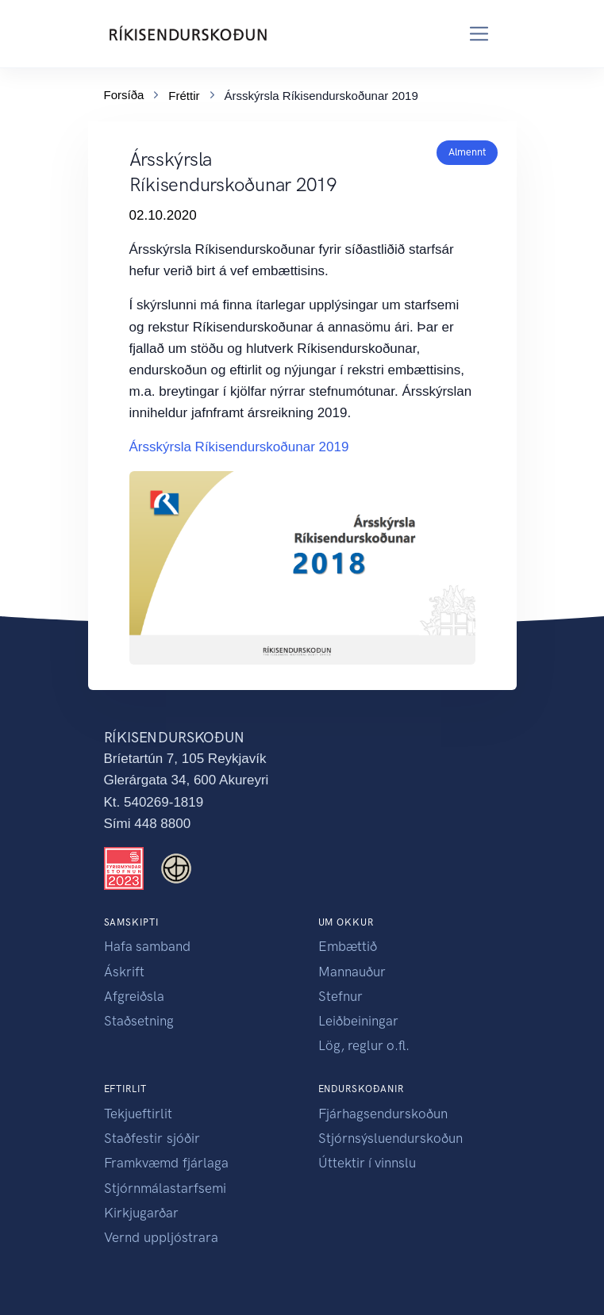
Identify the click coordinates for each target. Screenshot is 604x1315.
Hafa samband (147, 946)
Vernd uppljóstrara (161, 1237)
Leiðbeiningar (358, 1021)
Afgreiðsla (134, 996)
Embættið (347, 946)
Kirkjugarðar (141, 1213)
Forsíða (124, 92)
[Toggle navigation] (479, 33)
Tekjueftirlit (138, 1113)
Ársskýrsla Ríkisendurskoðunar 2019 (239, 446)
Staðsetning (139, 1021)
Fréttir (183, 93)
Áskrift (124, 972)
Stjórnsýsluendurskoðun (390, 1138)
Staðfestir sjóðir (152, 1138)
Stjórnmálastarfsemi (165, 1188)
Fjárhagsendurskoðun (383, 1113)
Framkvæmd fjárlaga (166, 1163)
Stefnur (340, 996)
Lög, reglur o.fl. (364, 1045)
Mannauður (352, 972)
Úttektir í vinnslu (367, 1163)
